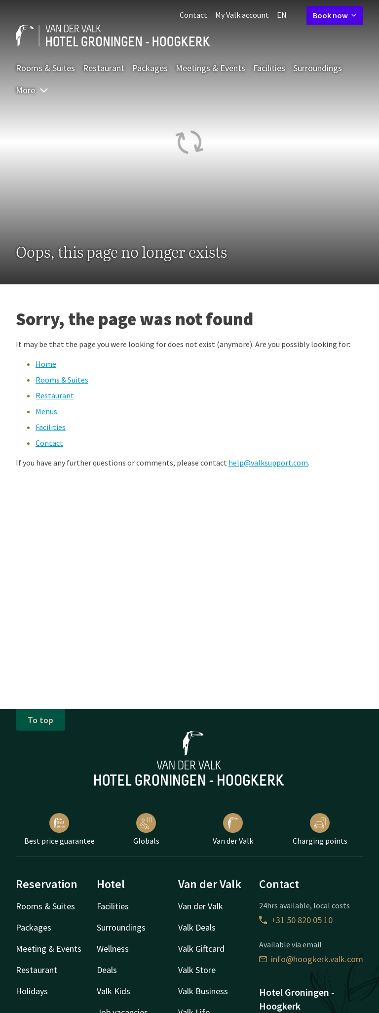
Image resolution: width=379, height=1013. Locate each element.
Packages (150, 68)
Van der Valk (233, 829)
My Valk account (242, 15)
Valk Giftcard (201, 948)
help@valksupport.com (268, 463)
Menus (46, 411)
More (32, 90)
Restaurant (103, 68)
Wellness (113, 948)
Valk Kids (113, 991)
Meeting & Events (48, 948)
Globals (146, 829)
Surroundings (317, 68)
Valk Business (203, 991)
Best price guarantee (59, 829)
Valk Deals (197, 927)
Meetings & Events (210, 68)
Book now (335, 15)
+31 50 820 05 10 (296, 920)
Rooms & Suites (45, 68)
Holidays (32, 991)
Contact (193, 15)
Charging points (320, 829)
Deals (107, 969)
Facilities (269, 68)
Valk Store (197, 969)
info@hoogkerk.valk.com (311, 959)
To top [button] (40, 720)
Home (46, 364)
